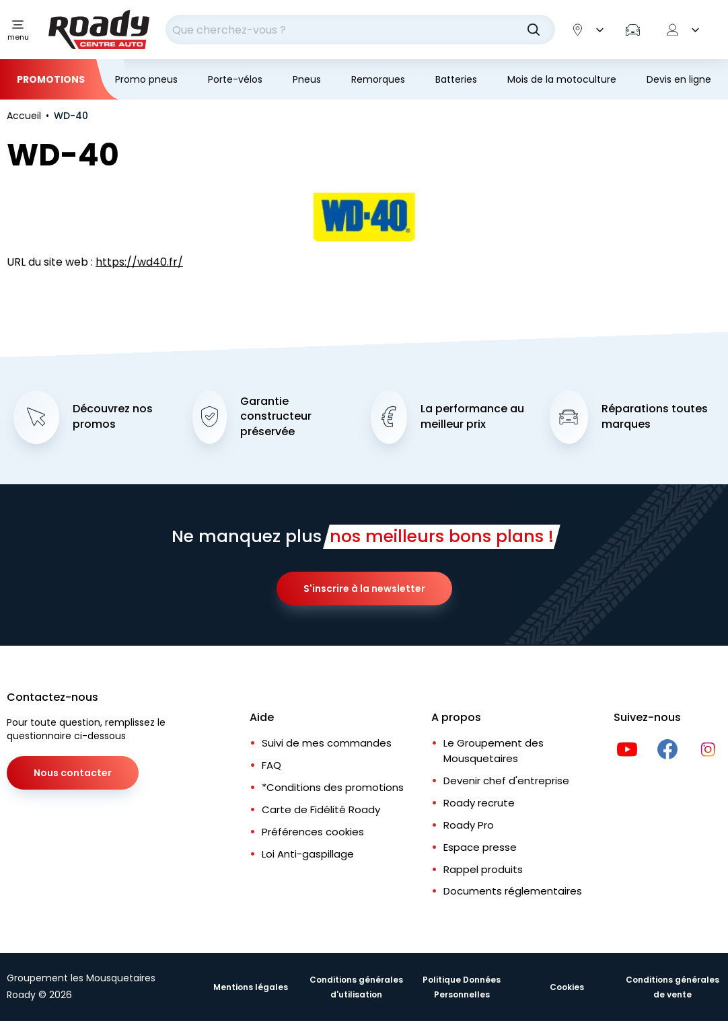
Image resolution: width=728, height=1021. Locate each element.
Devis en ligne (679, 79)
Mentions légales (250, 987)
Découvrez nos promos (113, 417)
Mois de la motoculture (561, 79)
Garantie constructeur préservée (276, 417)
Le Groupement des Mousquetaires (493, 750)
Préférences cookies (313, 832)
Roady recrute (479, 803)
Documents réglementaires (512, 891)
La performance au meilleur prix (472, 417)
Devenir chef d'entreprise (506, 780)
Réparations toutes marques (655, 417)
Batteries (456, 79)
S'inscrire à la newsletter (364, 588)
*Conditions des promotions (333, 787)
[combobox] (360, 29)
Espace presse (480, 847)
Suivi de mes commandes (327, 743)
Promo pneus (146, 79)
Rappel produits (483, 869)
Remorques (378, 79)
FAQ (271, 765)
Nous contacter (73, 773)
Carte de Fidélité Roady (321, 809)
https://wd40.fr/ (139, 262)
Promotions (51, 79)
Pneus (307, 79)
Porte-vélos (235, 79)
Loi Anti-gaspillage (308, 854)
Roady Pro (468, 825)
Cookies (567, 987)
